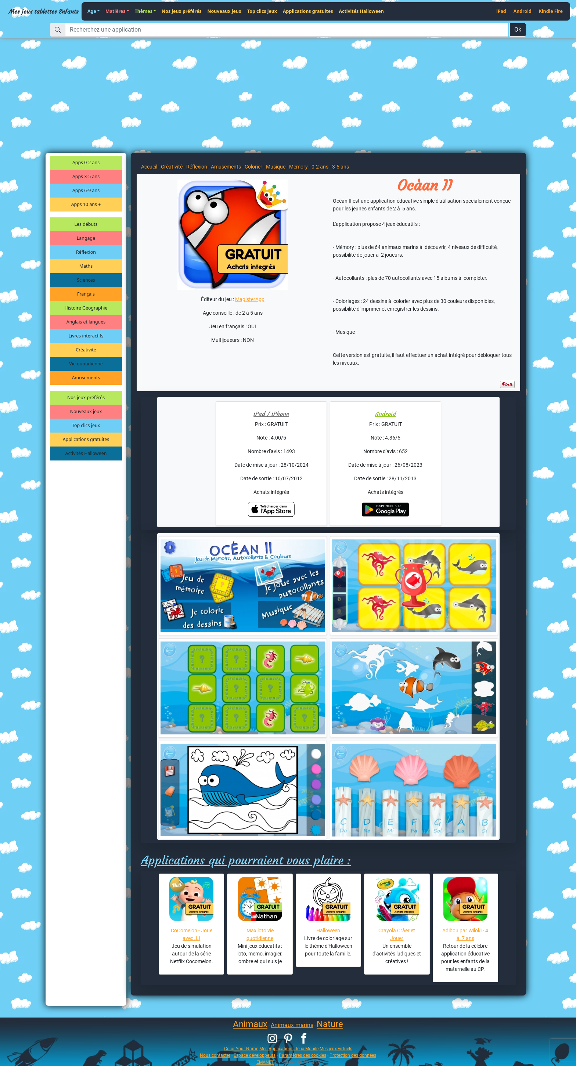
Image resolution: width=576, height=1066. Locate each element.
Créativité (86, 350)
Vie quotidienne (85, 364)
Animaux (250, 1024)
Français (86, 294)
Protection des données (353, 1055)
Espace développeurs (255, 1055)
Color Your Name (241, 1048)
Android (523, 11)
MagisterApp (249, 299)
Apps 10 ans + (86, 204)
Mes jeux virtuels (336, 1048)
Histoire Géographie (86, 308)
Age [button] (91, 11)
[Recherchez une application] (286, 30)
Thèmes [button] (143, 11)
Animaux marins (292, 1025)
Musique (275, 167)
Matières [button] (115, 11)
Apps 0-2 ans (86, 162)
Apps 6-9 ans (86, 190)
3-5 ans (340, 167)
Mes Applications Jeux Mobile (288, 1048)
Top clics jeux (262, 11)
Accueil (149, 167)
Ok (517, 29)
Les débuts (86, 224)
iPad (501, 11)
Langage (86, 238)
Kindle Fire (551, 11)
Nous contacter (215, 1055)
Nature (330, 1024)
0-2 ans (320, 167)
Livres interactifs (86, 336)
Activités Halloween (361, 11)
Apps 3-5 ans (86, 176)
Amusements (86, 378)
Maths (86, 266)
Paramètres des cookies (302, 1055)
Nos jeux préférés (181, 11)
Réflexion (86, 252)
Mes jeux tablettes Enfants (44, 11)
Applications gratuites (308, 11)
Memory (298, 167)
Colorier (253, 167)
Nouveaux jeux (225, 11)
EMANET (265, 1062)
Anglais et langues (85, 322)
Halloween (328, 930)
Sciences (86, 280)
